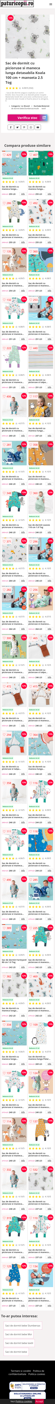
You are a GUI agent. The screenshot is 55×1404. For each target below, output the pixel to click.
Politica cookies (36, 1374)
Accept (39, 1401)
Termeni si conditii (21, 1371)
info (23, 194)
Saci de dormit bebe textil (19, 1343)
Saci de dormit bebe (16, 1351)
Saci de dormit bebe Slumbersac (22, 1325)
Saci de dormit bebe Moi (18, 1334)
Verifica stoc (32, 117)
